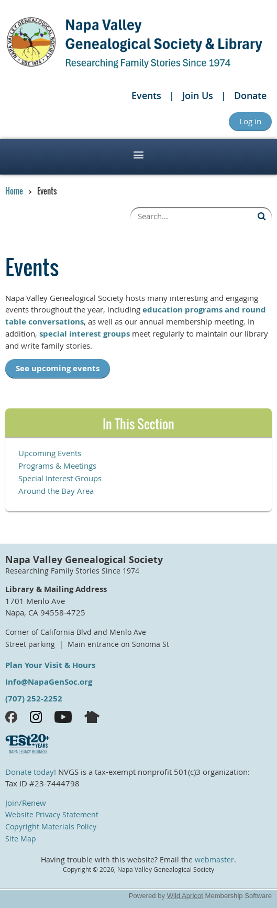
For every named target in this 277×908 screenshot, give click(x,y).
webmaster (214, 859)
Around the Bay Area (56, 490)
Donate (250, 95)
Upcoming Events (49, 453)
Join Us (197, 95)
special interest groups (84, 333)
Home (14, 191)
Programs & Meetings (57, 465)
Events (146, 95)
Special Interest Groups (60, 478)
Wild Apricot (185, 896)
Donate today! (30, 771)
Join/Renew (25, 802)
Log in (250, 121)
